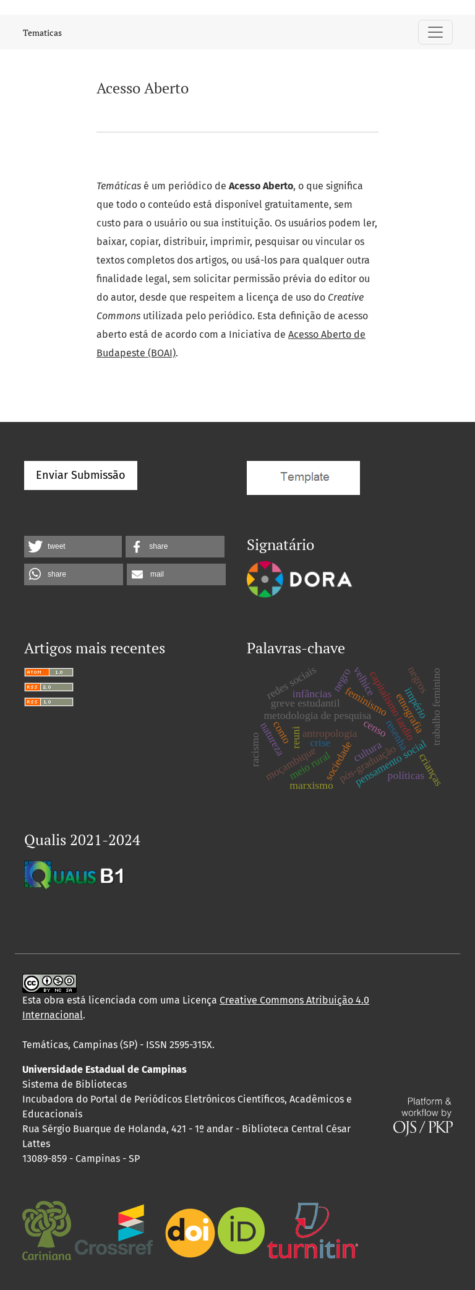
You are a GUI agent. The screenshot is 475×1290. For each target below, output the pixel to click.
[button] (73, 546)
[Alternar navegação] (435, 32)
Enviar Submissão (81, 475)
